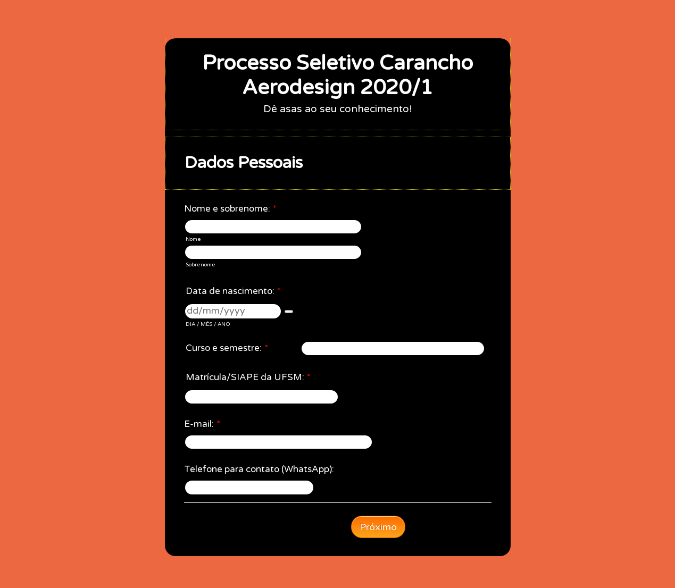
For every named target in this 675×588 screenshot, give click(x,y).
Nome (193, 239)
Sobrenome (200, 265)
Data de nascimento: (233, 291)
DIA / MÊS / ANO (208, 324)
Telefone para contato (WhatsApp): (259, 469)
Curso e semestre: (227, 348)
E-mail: (202, 424)
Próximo (378, 527)
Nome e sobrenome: (230, 208)
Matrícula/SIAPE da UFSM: (248, 377)
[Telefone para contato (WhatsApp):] (249, 487)
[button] (289, 311)
